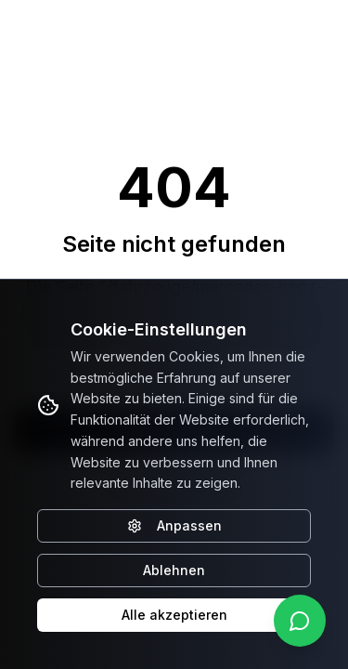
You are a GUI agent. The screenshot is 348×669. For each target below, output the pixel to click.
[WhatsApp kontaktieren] (300, 621)
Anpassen (174, 525)
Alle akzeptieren (174, 615)
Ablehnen (174, 570)
